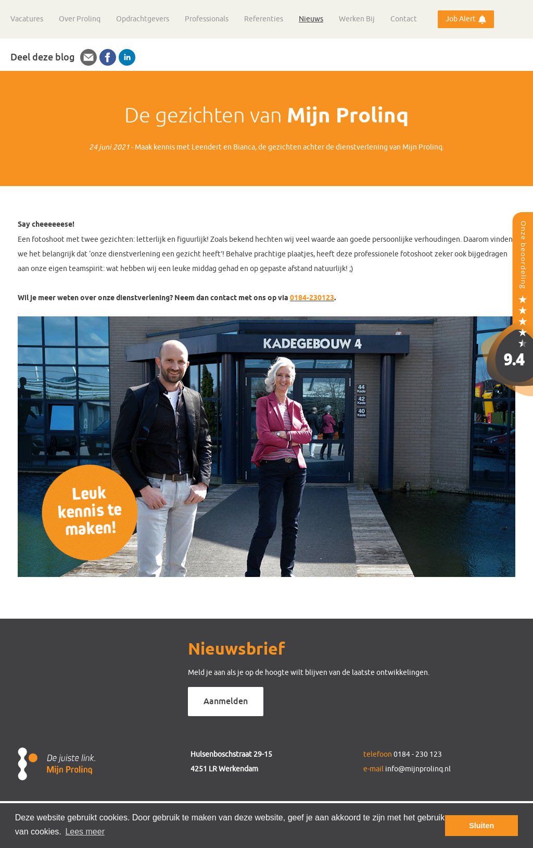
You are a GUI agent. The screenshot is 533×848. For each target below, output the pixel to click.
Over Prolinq (79, 19)
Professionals (207, 19)
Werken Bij (357, 19)
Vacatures (26, 19)
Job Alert (461, 19)
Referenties (263, 19)
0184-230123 (312, 298)
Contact (403, 19)
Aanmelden (226, 701)
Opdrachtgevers (142, 19)
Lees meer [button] (85, 831)
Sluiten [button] (481, 825)
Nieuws (311, 19)
